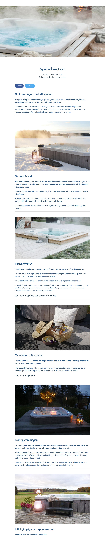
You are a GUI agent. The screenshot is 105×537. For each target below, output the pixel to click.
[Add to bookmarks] (83, 86)
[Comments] (88, 86)
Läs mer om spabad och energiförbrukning (35, 295)
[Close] (3, 3)
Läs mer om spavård (25, 375)
